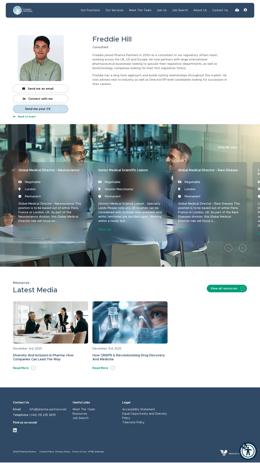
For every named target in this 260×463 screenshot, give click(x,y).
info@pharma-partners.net (48, 410)
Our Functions (90, 10)
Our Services (114, 10)
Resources (80, 414)
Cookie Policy (46, 452)
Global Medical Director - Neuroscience (44, 173)
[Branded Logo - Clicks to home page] (22, 10)
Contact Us (220, 10)
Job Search (180, 10)
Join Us (162, 10)
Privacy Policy (62, 452)
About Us (200, 10)
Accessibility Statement (138, 410)
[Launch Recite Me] (248, 451)
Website (233, 454)
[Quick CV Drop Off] (237, 10)
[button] (228, 249)
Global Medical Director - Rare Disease (209, 173)
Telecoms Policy (133, 423)
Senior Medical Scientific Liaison (123, 173)
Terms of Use (79, 452)
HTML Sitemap (96, 452)
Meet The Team (140, 10)
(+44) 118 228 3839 (43, 415)
